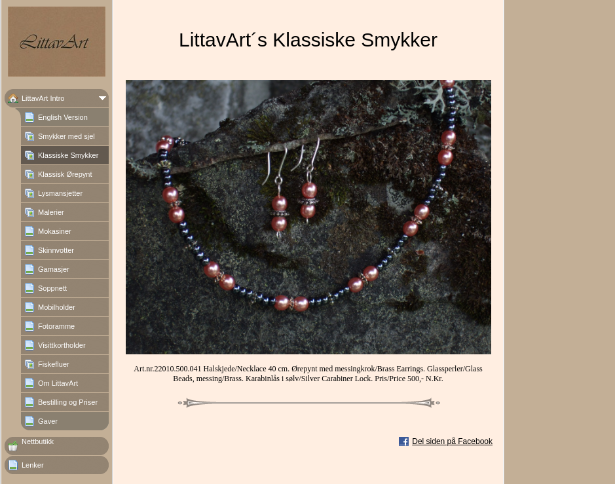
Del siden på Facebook (452, 441)
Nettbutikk (38, 441)
